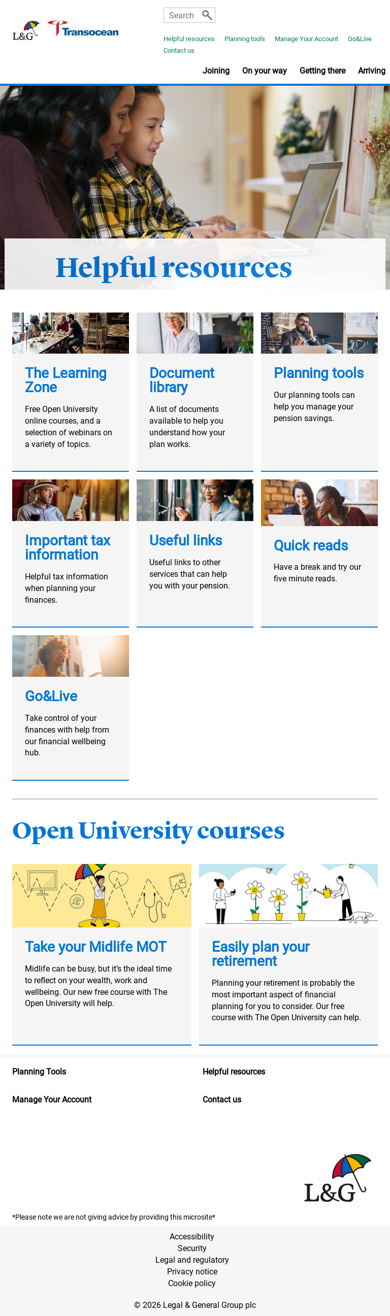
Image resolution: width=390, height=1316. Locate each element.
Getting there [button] (322, 71)
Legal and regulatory (192, 1260)
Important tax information (67, 547)
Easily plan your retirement (260, 954)
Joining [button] (216, 71)
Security (192, 1248)
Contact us (179, 50)
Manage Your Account (306, 39)
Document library (181, 380)
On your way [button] (264, 71)
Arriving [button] (371, 71)
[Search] (207, 15)
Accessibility (192, 1236)
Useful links (185, 540)
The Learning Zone (66, 380)
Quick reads (311, 545)
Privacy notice (192, 1271)
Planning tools (244, 39)
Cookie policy (192, 1283)
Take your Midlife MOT (96, 947)
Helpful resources (189, 39)
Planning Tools (39, 1072)
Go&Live (360, 39)
